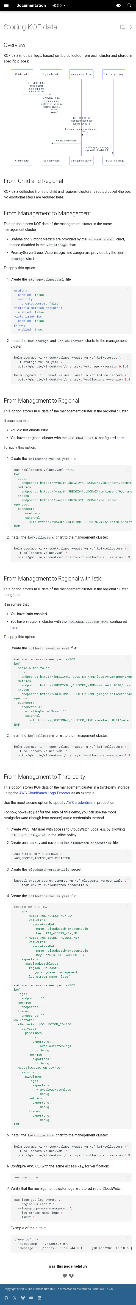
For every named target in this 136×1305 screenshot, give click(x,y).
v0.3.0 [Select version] (57, 5)
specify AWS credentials (73, 802)
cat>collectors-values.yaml (73, 498)
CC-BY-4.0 (106, 1289)
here (120, 438)
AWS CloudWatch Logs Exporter (44, 793)
